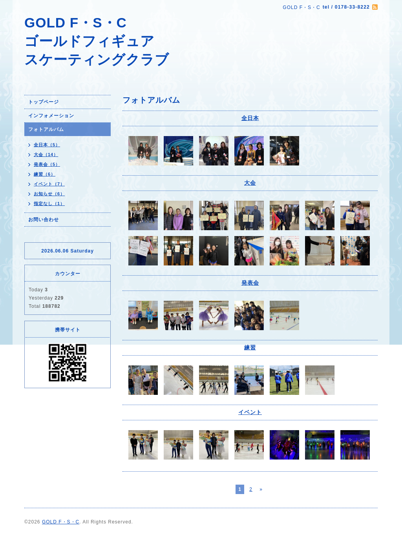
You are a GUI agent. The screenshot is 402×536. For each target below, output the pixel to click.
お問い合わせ (43, 219)
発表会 (250, 283)
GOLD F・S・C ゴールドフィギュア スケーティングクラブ (96, 41)
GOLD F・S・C (60, 522)
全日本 (250, 118)
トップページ (43, 102)
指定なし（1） (49, 203)
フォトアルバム (46, 129)
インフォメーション (51, 115)
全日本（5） (47, 144)
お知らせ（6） (49, 193)
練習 (250, 347)
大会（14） (46, 154)
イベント (250, 412)
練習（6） (44, 174)
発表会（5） (47, 164)
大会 (250, 183)
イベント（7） (49, 184)
